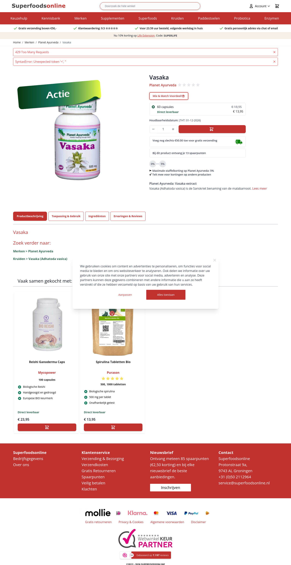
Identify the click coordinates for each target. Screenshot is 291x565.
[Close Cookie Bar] (214, 260)
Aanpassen (125, 294)
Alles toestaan (166, 294)
